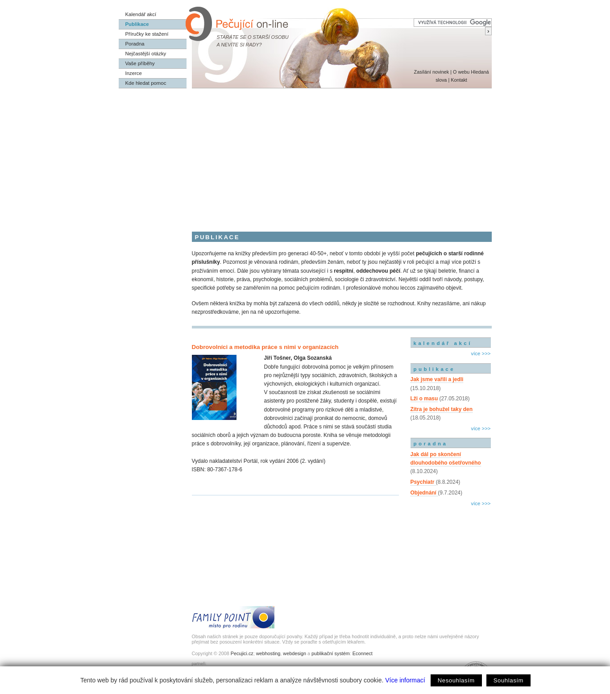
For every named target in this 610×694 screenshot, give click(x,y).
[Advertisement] (305, 155)
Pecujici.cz (242, 653)
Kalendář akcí (141, 14)
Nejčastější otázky (145, 53)
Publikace (137, 24)
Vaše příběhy (140, 63)
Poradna (135, 43)
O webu (461, 72)
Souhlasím (508, 680)
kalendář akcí (443, 343)
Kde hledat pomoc (145, 83)
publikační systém (330, 653)
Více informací (405, 680)
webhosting (268, 653)
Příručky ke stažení (147, 34)
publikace (435, 369)
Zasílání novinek (431, 72)
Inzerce (133, 73)
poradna (431, 443)
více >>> (480, 353)
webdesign (294, 653)
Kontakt (459, 80)
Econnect (363, 653)
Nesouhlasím (456, 680)
